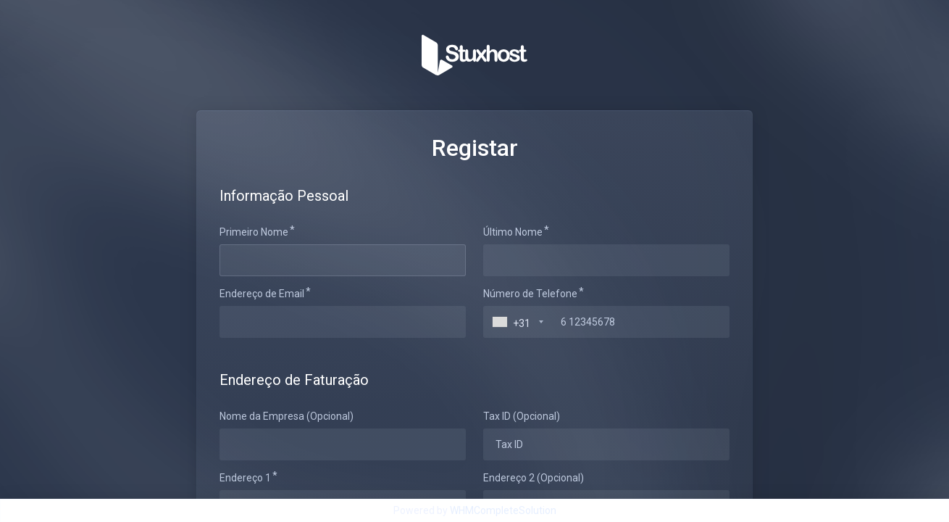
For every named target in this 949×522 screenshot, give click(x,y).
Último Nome (513, 232)
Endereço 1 (245, 478)
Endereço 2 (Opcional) (533, 478)
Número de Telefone (530, 293)
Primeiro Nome (254, 232)
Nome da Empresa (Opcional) (287, 416)
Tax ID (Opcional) (521, 416)
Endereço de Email (262, 293)
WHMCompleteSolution (503, 510)
